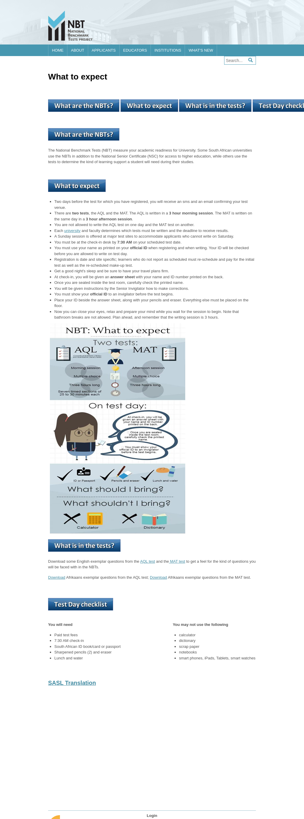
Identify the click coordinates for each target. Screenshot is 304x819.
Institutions (167, 50)
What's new (201, 50)
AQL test (147, 561)
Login (152, 815)
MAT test (177, 561)
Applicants (104, 50)
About (77, 50)
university (72, 230)
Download (56, 577)
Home (58, 50)
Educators (135, 50)
